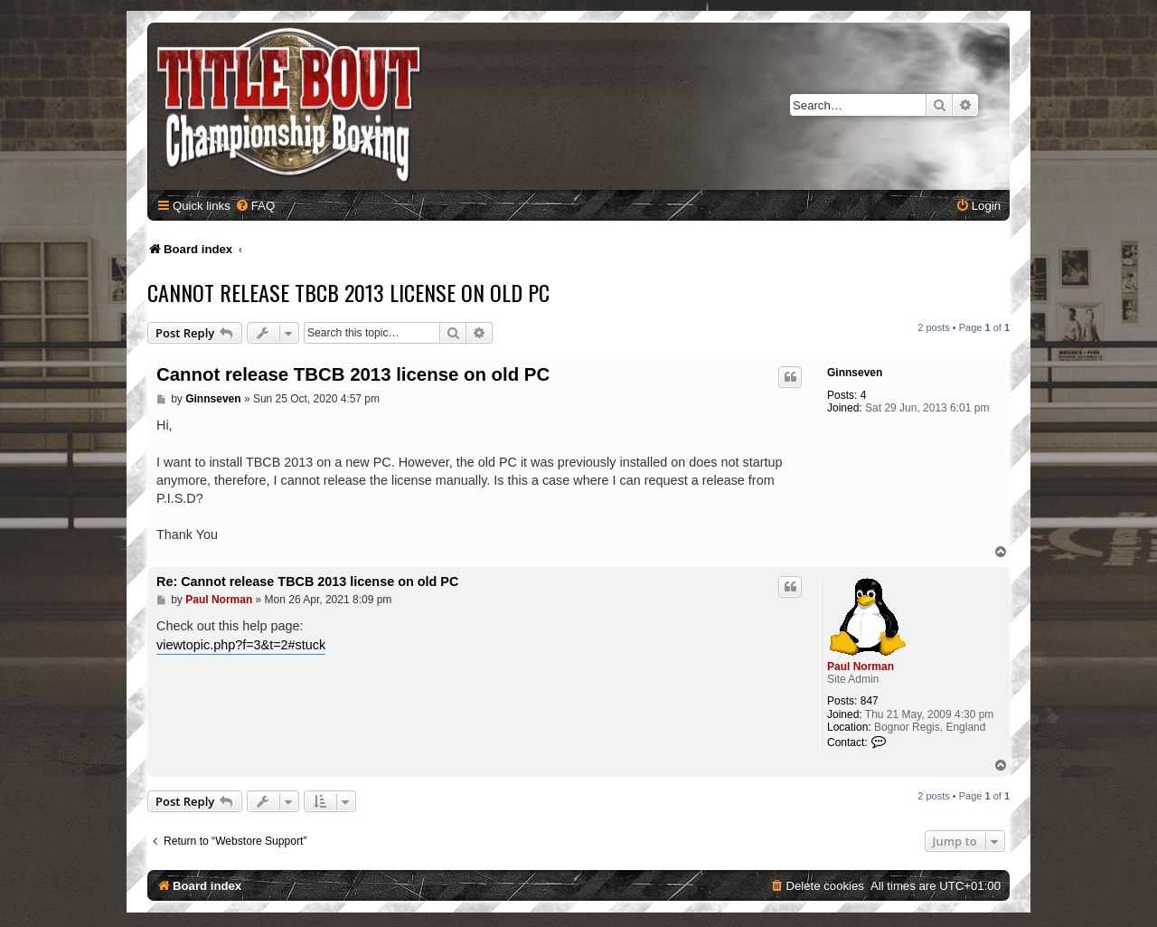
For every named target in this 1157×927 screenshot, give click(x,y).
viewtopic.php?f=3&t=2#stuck (240, 645)
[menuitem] (255, 206)
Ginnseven (854, 372)
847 (870, 701)
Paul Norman (860, 666)
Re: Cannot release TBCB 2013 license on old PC (307, 581)
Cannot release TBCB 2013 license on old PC (348, 292)
